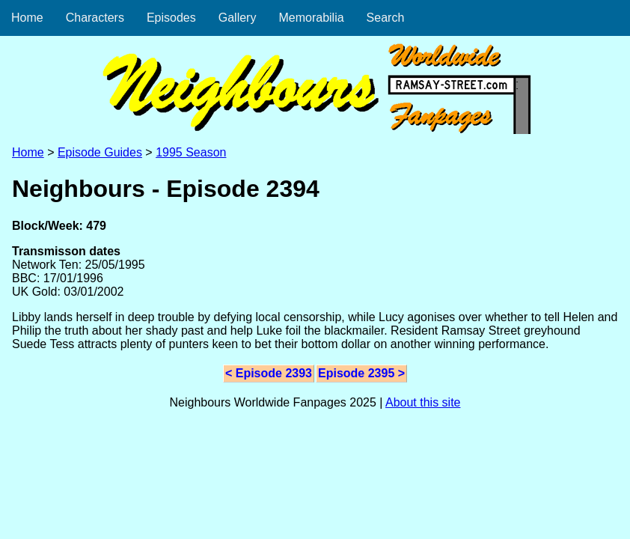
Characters (95, 17)
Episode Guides (100, 152)
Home (27, 17)
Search (386, 17)
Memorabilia (310, 17)
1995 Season (191, 152)
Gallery (237, 17)
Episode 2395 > (361, 373)
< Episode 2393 (268, 373)
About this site (423, 402)
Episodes (171, 17)
